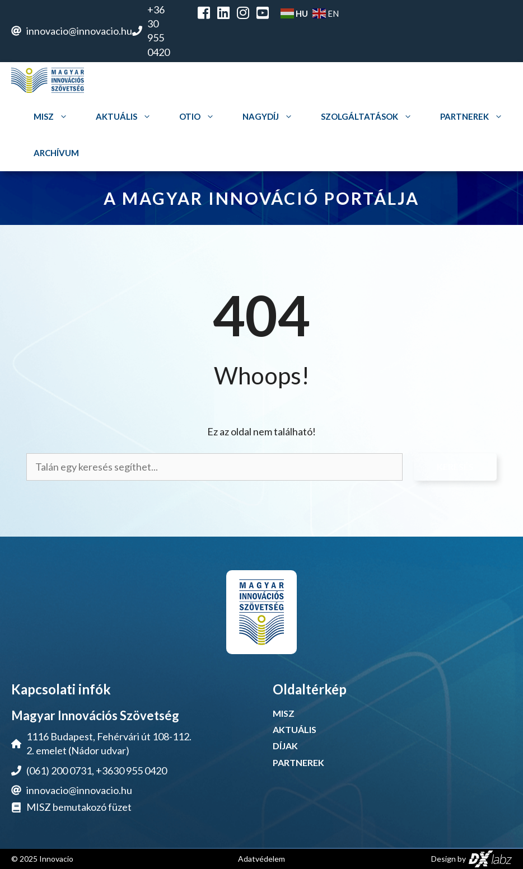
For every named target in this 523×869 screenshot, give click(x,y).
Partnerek (474, 116)
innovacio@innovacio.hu (79, 31)
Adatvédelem (261, 858)
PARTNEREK (298, 762)
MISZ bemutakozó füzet (79, 807)
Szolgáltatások (369, 116)
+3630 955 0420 (131, 770)
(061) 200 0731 (59, 770)
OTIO (199, 116)
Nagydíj (270, 116)
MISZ (53, 116)
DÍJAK (285, 745)
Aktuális (126, 116)
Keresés (455, 466)
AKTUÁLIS (294, 729)
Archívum (56, 153)
